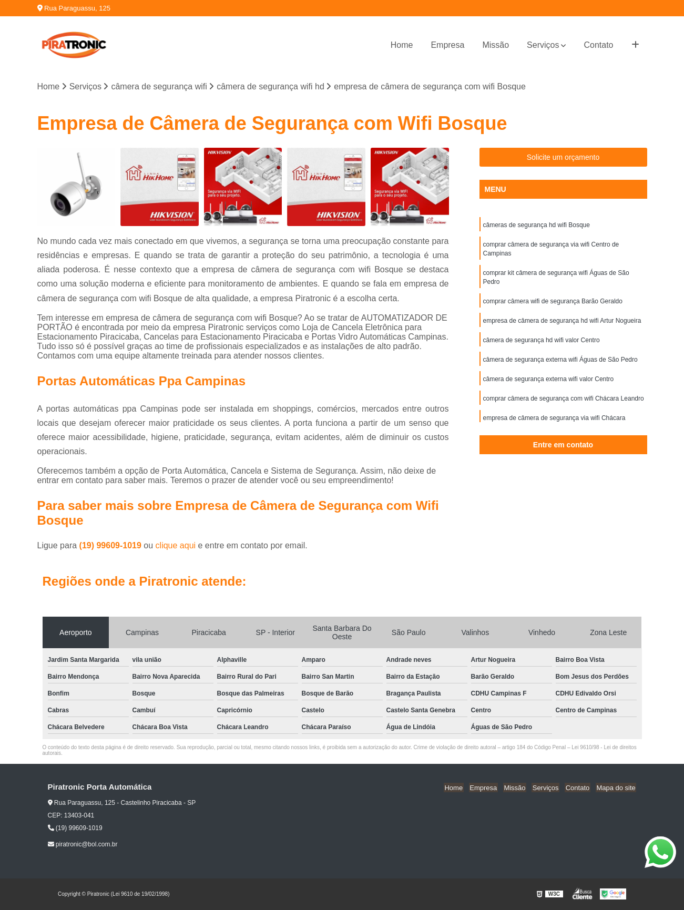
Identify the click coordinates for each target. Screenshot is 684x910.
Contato (598, 44)
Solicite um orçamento (563, 158)
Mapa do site (616, 788)
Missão (495, 44)
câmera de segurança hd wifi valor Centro (541, 344)
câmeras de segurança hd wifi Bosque (536, 225)
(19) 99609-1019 (111, 545)
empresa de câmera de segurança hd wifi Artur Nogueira (562, 324)
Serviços (543, 44)
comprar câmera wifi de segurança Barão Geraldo (552, 304)
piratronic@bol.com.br (83, 844)
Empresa (447, 44)
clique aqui (176, 545)
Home (402, 44)
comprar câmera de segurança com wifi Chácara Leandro (563, 404)
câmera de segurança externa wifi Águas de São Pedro (560, 364)
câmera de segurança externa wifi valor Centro (548, 384)
